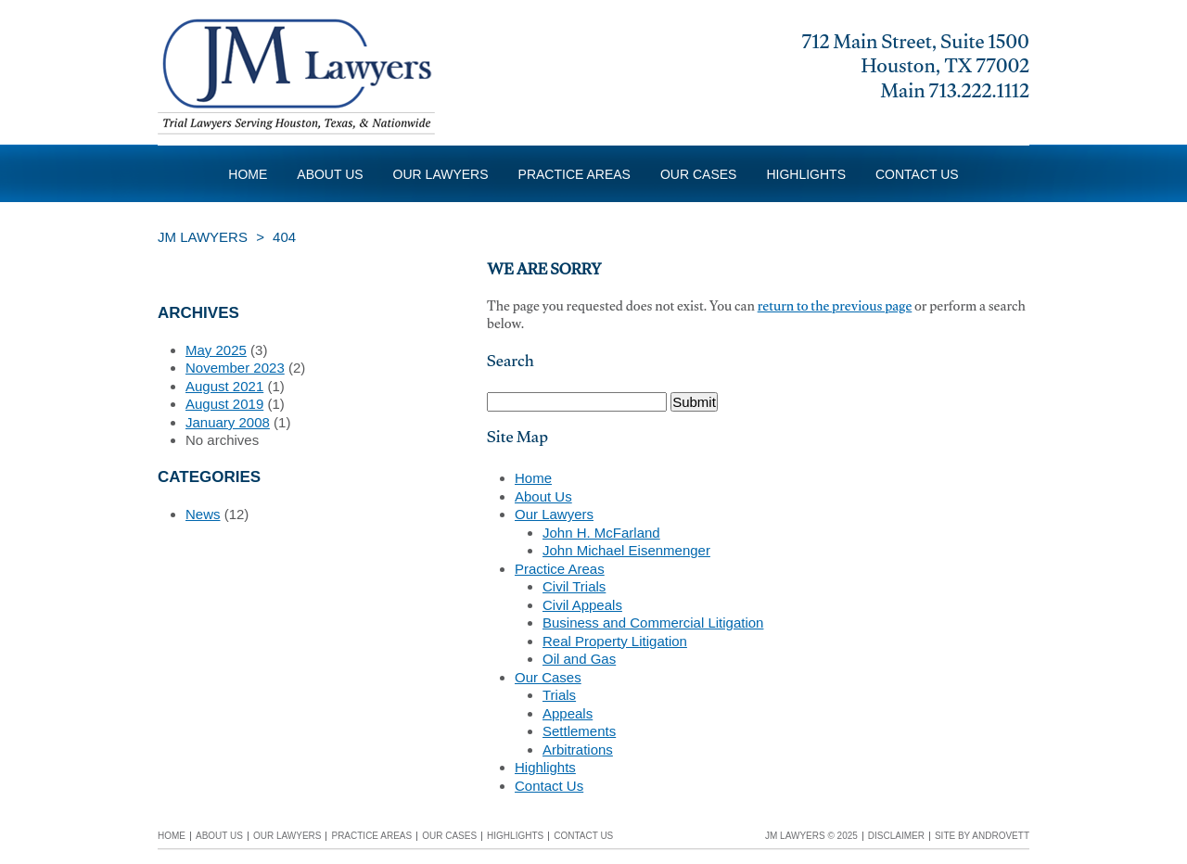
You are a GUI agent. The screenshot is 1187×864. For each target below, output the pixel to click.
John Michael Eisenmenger (626, 550)
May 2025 (216, 350)
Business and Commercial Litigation (652, 622)
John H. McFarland (601, 532)
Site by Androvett (982, 836)
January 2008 (227, 422)
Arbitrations (577, 749)
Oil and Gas (579, 659)
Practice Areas (574, 174)
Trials (559, 695)
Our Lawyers (441, 174)
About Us (330, 174)
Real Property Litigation (614, 641)
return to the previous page (835, 308)
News (203, 514)
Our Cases (698, 174)
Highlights (806, 174)
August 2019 (224, 404)
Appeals (567, 713)
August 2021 (224, 386)
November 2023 (235, 367)
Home (247, 174)
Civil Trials (574, 586)
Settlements (579, 731)
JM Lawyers (203, 237)
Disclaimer (896, 836)
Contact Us (917, 174)
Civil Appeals (582, 605)
